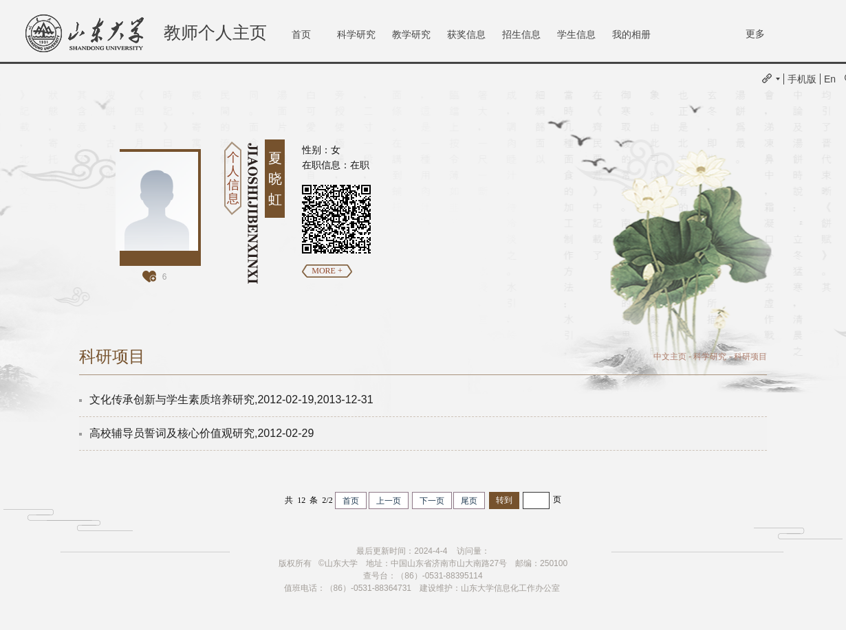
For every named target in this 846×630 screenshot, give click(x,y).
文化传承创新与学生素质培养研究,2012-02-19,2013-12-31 (231, 399)
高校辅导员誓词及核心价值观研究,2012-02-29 (201, 433)
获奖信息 (466, 34)
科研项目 (750, 356)
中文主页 (669, 356)
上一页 (388, 501)
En (830, 79)
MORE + (327, 270)
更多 (755, 33)
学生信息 (576, 34)
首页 (301, 34)
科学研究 (356, 34)
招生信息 (521, 34)
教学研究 (411, 34)
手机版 (802, 79)
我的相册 (631, 34)
